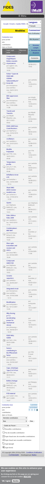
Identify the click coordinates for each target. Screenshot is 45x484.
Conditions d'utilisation (34, 452)
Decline (16, 482)
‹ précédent (33, 407)
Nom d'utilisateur (34, 33)
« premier (33, 405)
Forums (12, 24)
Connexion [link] (34, 30)
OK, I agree (6, 482)
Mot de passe (35, 39)
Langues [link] (33, 22)
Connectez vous (7, 37)
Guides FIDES (20, 24)
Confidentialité (14, 455)
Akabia (34, 455)
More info (27, 477)
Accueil (5, 24)
